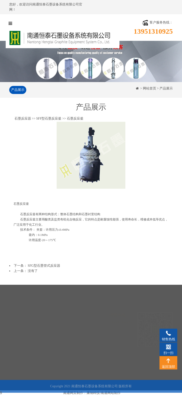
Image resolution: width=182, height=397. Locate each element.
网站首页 (149, 88)
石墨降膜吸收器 (54, 317)
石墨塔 (47, 331)
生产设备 (16, 324)
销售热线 (168, 333)
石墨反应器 (22, 119)
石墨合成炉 (50, 338)
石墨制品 (49, 352)
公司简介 (16, 310)
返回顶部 (168, 360)
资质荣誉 (16, 317)
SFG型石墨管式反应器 (44, 265)
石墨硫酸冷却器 (54, 324)
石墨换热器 (50, 310)
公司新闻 (82, 310)
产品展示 (17, 90)
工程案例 (16, 331)
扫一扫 (168, 346)
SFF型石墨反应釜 (49, 119)
